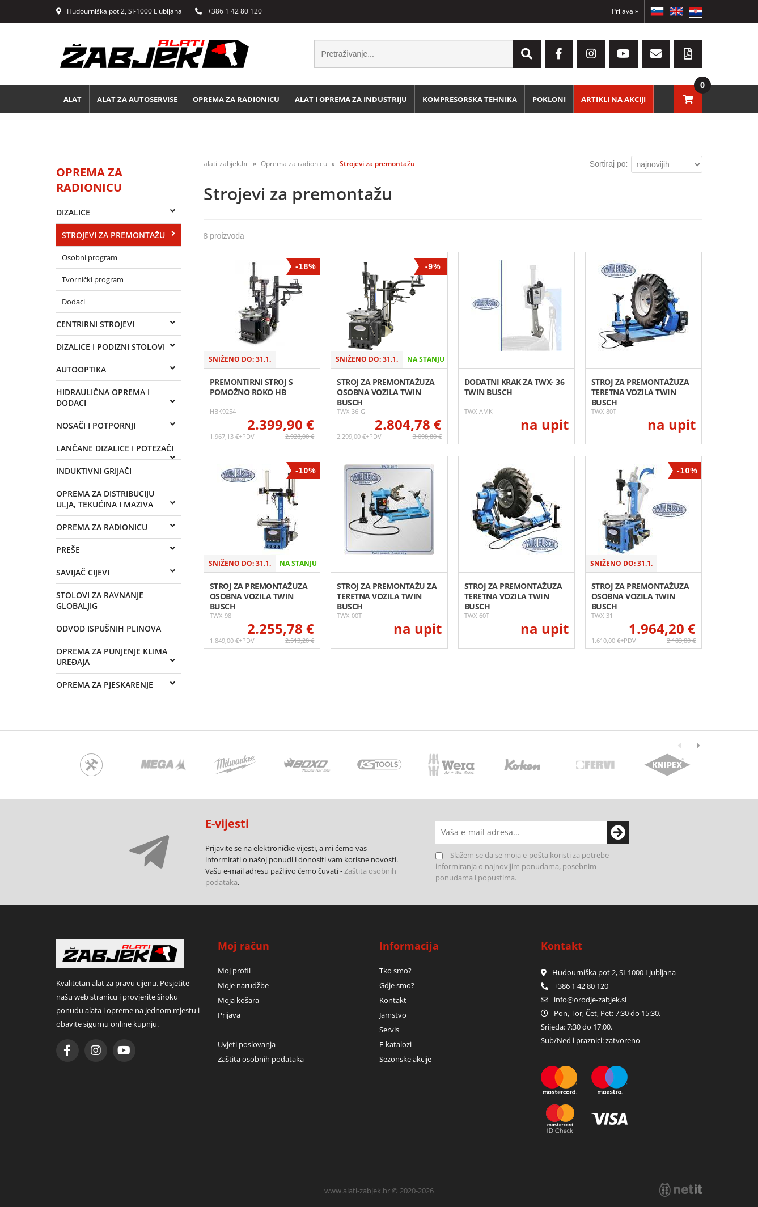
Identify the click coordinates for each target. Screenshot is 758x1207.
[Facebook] (559, 54)
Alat (72, 99)
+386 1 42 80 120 (228, 11)
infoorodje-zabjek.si (590, 999)
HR (695, 11)
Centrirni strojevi (95, 324)
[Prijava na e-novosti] (618, 832)
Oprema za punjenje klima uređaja (111, 656)
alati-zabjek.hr (226, 163)
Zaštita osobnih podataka (261, 1059)
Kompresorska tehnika (470, 99)
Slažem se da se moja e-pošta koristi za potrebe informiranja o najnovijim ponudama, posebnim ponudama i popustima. (522, 866)
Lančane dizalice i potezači (114, 448)
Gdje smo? (396, 985)
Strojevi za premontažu (113, 235)
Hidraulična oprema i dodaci (103, 397)
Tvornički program (93, 279)
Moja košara (238, 1000)
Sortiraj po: (609, 163)
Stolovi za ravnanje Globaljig (99, 600)
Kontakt (392, 1000)
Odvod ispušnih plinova (108, 628)
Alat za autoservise (138, 99)
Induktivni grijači (94, 470)
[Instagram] (591, 54)
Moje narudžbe (243, 985)
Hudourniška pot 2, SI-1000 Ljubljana (119, 11)
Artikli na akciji (614, 99)
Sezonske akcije (405, 1059)
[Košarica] (688, 99)
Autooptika (81, 369)
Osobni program (89, 257)
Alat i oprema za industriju (351, 99)
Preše (68, 549)
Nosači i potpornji (95, 425)
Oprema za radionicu (236, 99)
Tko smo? (395, 970)
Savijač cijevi (82, 572)
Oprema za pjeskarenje (104, 684)
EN (676, 11)
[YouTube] (623, 54)
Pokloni (549, 99)
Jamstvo (392, 1015)
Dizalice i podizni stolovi (110, 346)
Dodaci (73, 302)
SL (657, 11)
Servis (389, 1029)
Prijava (625, 11)
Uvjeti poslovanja (247, 1044)
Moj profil (234, 970)
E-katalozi (395, 1044)
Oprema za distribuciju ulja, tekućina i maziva (105, 499)
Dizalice (73, 212)
